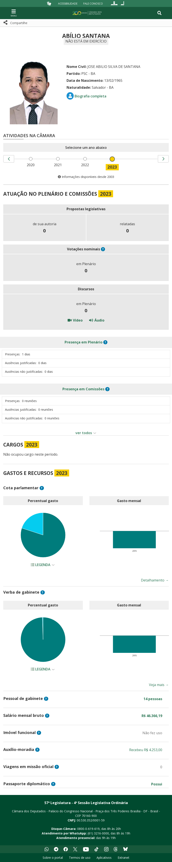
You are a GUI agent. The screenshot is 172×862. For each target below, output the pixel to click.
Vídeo (75, 320)
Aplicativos (104, 857)
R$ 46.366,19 (152, 715)
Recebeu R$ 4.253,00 (145, 749)
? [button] (103, 249)
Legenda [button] (41, 564)
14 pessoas (153, 698)
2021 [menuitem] (59, 165)
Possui (156, 784)
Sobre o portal (53, 857)
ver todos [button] (83, 432)
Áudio (96, 320)
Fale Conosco (93, 3)
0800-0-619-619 (88, 829)
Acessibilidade (67, 3)
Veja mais (159, 684)
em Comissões (83, 389)
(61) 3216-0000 (98, 833)
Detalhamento (155, 580)
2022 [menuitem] (86, 165)
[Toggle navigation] (159, 13)
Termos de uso (79, 857)
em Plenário (83, 342)
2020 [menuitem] (31, 165)
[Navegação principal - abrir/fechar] (14, 13)
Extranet (123, 857)
